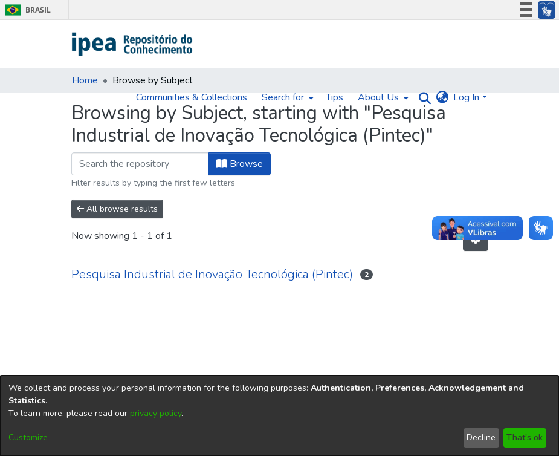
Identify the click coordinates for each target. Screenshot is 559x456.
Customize (28, 437)
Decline (481, 437)
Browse (239, 164)
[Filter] (140, 163)
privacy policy (155, 413)
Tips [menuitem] (334, 97)
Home (85, 80)
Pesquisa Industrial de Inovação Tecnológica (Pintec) (212, 274)
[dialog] (279, 416)
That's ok (524, 437)
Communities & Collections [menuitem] (191, 97)
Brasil (25, 10)
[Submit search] (421, 97)
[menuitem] (286, 97)
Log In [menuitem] (466, 97)
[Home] (132, 44)
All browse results (117, 209)
